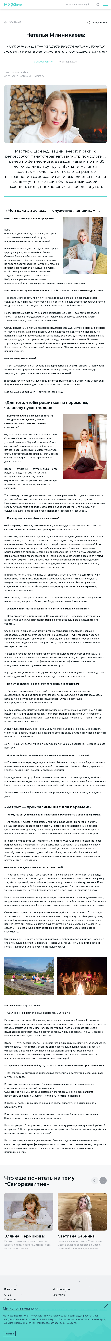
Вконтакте (59, 1294)
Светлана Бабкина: (77, 1236)
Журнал (15, 22)
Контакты (10, 1299)
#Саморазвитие (43, 61)
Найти (98, 4)
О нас (7, 1294)
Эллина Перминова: (24, 1236)
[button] (103, 1180)
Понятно (9, 1333)
